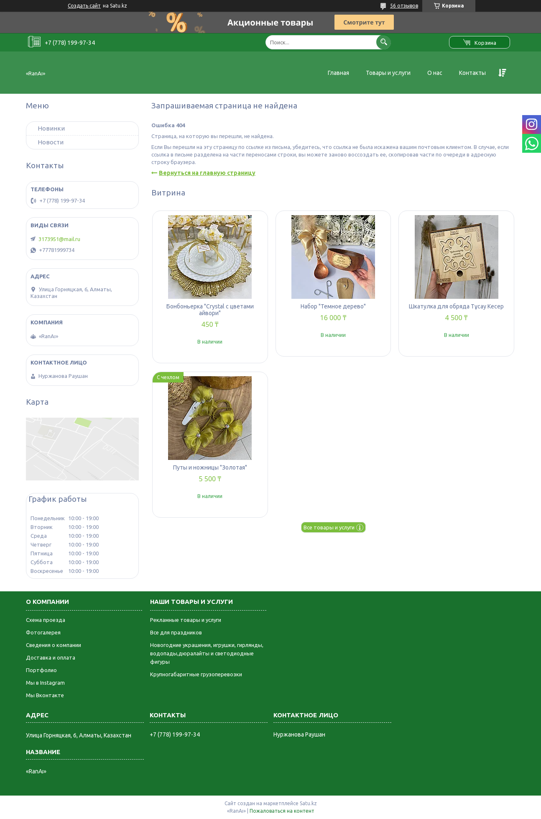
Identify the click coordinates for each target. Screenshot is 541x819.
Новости (51, 142)
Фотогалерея (43, 632)
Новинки (51, 128)
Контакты (472, 72)
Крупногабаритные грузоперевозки (196, 674)
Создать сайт (84, 5)
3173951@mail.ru (59, 239)
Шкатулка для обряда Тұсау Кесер (456, 306)
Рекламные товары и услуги (185, 620)
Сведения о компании (53, 645)
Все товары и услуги (329, 527)
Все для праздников (176, 632)
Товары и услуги (388, 72)
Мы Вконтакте (45, 695)
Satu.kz (308, 803)
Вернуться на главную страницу (207, 172)
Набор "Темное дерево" (333, 306)
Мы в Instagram (45, 682)
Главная (338, 72)
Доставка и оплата (50, 657)
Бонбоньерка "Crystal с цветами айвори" (210, 309)
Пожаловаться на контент (282, 811)
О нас (434, 72)
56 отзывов (404, 5)
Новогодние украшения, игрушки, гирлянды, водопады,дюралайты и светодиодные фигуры (206, 653)
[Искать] (383, 42)
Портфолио (41, 670)
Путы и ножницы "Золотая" (210, 467)
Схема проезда (45, 620)
